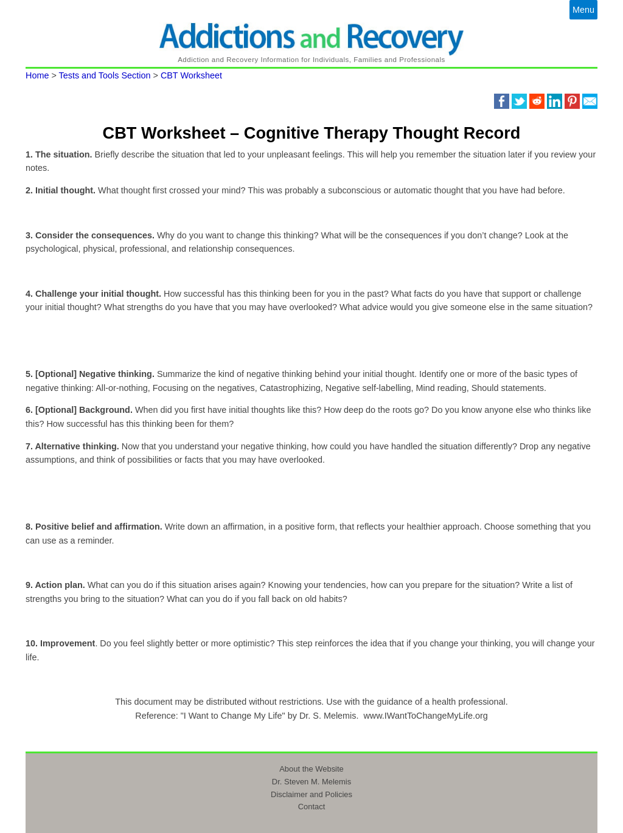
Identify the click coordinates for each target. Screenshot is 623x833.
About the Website (311, 768)
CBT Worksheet (191, 75)
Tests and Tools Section (105, 75)
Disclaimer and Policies (311, 794)
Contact (311, 806)
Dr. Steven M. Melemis (311, 781)
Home (37, 75)
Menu (583, 10)
